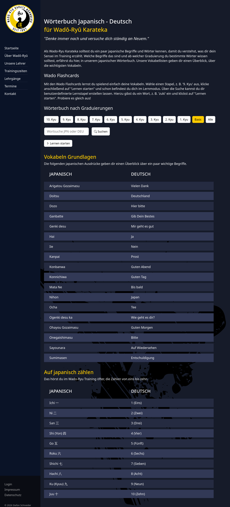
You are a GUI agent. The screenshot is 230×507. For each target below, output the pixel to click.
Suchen (100, 131)
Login (8, 484)
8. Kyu (81, 119)
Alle (210, 119)
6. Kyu (111, 119)
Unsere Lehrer (15, 63)
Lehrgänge (12, 78)
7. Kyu (96, 119)
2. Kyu (169, 119)
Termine (10, 86)
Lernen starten (58, 143)
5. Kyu (125, 119)
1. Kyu (184, 119)
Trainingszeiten (15, 71)
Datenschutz (12, 495)
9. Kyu (67, 119)
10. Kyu (51, 119)
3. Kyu (155, 119)
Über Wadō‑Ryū (16, 55)
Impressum (12, 490)
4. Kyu (140, 119)
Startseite (11, 48)
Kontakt (10, 93)
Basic (198, 119)
